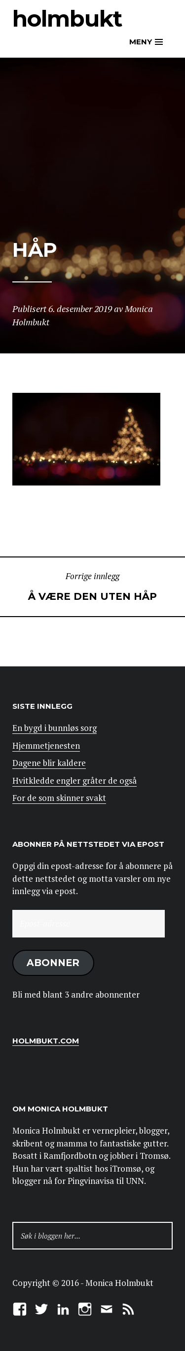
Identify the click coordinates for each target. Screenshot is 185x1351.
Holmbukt (67, 18)
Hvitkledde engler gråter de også (74, 780)
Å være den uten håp (92, 586)
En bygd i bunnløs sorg (54, 727)
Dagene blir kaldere (49, 762)
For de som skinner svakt (59, 797)
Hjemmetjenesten (46, 745)
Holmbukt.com (45, 1040)
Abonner (53, 963)
